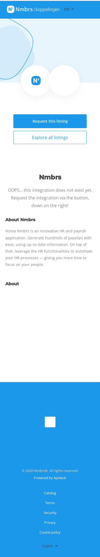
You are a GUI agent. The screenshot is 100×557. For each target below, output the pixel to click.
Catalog (50, 493)
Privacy (50, 522)
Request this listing (50, 121)
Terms (50, 502)
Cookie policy (50, 532)
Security (50, 512)
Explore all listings (50, 137)
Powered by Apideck (50, 477)
